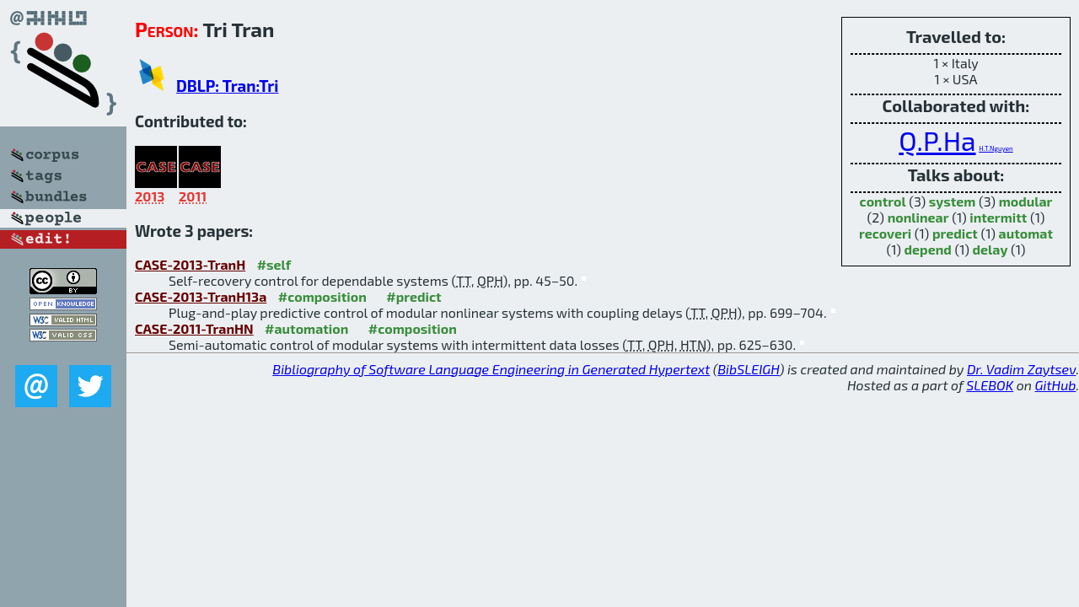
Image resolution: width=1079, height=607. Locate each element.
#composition (322, 296)
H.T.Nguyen (996, 148)
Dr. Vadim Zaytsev (1021, 369)
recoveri (885, 233)
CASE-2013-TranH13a (200, 296)
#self (274, 264)
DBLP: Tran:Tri (227, 85)
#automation (306, 328)
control (883, 201)
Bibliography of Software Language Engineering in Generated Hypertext (491, 369)
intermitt (998, 217)
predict (955, 233)
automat (1026, 233)
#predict (413, 296)
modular (1026, 201)
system (952, 201)
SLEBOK (989, 385)
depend (928, 249)
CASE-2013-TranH (190, 264)
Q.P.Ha (937, 140)
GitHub (1055, 385)
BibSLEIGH (748, 369)
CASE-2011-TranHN (194, 328)
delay (990, 249)
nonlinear (918, 217)
